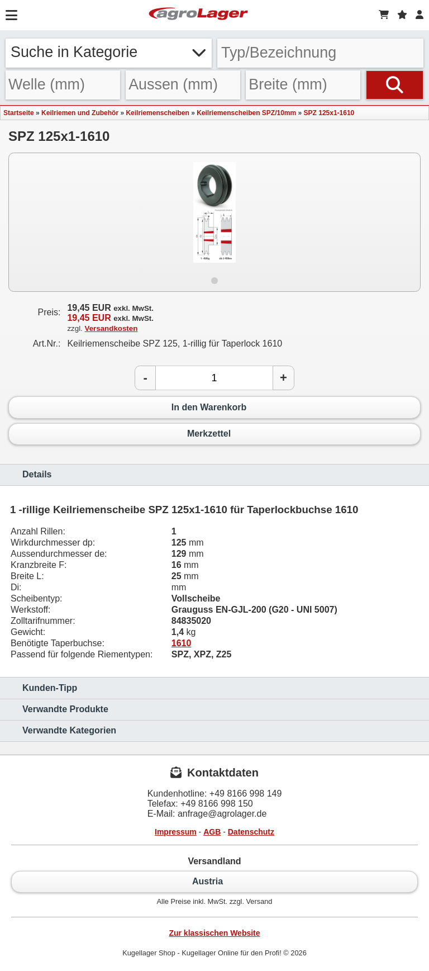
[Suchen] (394, 85)
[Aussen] (183, 85)
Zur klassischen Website (214, 933)
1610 (181, 643)
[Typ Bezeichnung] (320, 53)
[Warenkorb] (384, 15)
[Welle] (63, 85)
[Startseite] (198, 15)
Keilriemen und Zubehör (79, 113)
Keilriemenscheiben (157, 113)
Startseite (18, 113)
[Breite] (303, 85)
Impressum (176, 831)
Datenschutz (251, 831)
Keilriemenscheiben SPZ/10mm (246, 113)
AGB (212, 831)
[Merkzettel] (402, 15)
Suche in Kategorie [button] (109, 52)
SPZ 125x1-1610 (329, 113)
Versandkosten (111, 328)
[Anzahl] (214, 378)
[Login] (419, 15)
